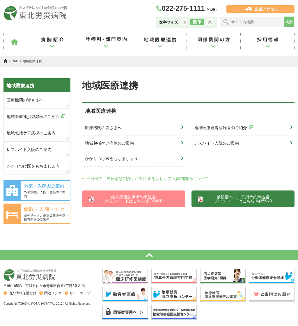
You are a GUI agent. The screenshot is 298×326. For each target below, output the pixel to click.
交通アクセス (266, 9)
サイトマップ (80, 293)
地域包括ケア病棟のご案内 (109, 143)
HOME (14, 61)
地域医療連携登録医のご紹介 (220, 127)
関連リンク (53, 293)
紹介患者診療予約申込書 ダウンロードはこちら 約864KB (133, 199)
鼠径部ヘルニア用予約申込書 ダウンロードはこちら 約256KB (243, 199)
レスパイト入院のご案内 (216, 143)
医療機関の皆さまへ (103, 127)
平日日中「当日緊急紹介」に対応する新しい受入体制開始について (147, 178)
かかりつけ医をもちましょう (111, 158)
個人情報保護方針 (22, 293)
